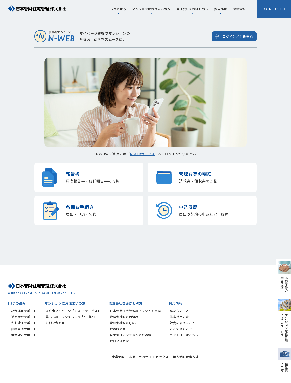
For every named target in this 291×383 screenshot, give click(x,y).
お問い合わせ (55, 323)
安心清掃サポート (24, 323)
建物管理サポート (24, 329)
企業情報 (239, 9)
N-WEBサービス (142, 153)
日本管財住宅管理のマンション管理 (135, 311)
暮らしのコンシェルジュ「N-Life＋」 (72, 317)
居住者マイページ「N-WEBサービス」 (73, 311)
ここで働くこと (181, 329)
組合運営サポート (24, 311)
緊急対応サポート (24, 335)
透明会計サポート (24, 317)
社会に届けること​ (182, 323)
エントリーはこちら (184, 335)
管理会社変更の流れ (124, 317)
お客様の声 (118, 329)
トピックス (161, 357)
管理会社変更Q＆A (123, 323)
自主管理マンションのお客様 (130, 335)
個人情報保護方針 (185, 357)
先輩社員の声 (179, 317)
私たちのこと (179, 311)
